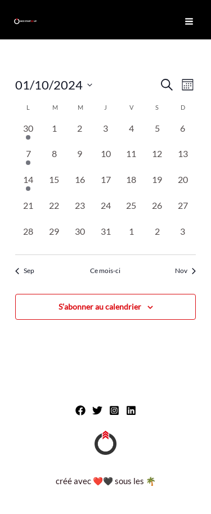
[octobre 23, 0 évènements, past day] (80, 212)
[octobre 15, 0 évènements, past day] (54, 186)
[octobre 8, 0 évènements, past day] (54, 160)
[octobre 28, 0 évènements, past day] (28, 238)
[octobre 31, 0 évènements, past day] (106, 238)
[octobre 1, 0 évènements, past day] (54, 135)
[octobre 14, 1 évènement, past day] (28, 186)
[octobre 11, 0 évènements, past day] (131, 160)
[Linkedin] (131, 410)
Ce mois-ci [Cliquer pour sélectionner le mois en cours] (105, 270)
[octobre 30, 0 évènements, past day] (80, 238)
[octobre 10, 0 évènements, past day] (106, 160)
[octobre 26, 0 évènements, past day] (157, 212)
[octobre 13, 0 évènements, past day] (183, 160)
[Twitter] (97, 410)
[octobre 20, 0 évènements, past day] (183, 186)
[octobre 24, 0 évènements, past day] (106, 212)
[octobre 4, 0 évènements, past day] (131, 135)
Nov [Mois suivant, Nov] (185, 270)
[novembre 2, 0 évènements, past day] (157, 238)
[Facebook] (80, 410)
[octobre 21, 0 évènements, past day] (28, 212)
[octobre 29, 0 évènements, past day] (54, 238)
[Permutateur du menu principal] (189, 21)
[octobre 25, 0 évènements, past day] (131, 212)
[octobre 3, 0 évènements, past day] (106, 135)
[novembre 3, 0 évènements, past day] (183, 238)
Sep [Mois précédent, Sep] (24, 270)
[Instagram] (114, 410)
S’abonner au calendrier (100, 306)
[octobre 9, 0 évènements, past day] (80, 160)
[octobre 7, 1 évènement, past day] (28, 160)
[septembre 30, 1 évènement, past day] (28, 135)
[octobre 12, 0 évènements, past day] (157, 160)
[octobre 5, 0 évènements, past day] (157, 135)
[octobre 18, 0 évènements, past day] (131, 186)
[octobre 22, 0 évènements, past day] (54, 212)
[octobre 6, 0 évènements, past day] (183, 135)
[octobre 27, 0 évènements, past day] (183, 212)
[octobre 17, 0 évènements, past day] (106, 186)
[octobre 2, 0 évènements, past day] (80, 135)
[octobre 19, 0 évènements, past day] (157, 186)
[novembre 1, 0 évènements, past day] (131, 238)
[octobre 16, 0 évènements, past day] (80, 186)
